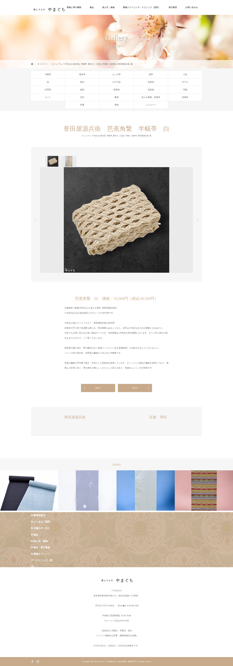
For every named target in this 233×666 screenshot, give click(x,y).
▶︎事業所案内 (38, 515)
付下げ (185, 82)
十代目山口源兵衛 (71, 64)
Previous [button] (35, 219)
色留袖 (151, 90)
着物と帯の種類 (74, 7)
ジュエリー (151, 105)
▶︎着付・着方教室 (40, 547)
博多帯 (82, 74)
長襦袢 (185, 97)
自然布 (113, 64)
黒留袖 (116, 90)
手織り (106, 64)
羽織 (185, 90)
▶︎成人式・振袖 (39, 541)
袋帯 (151, 74)
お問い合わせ (191, 7)
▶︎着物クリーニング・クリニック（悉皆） (41, 560)
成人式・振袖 (108, 7)
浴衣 (82, 97)
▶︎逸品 (34, 534)
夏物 (116, 97)
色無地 (151, 82)
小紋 (185, 74)
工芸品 (98, 64)
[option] (53, 161)
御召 (82, 82)
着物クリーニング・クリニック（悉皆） (141, 7)
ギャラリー (42, 64)
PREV (98, 388)
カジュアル (57, 64)
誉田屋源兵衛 (123, 64)
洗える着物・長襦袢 (150, 97)
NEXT (135, 388)
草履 (82, 105)
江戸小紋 (116, 82)
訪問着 (48, 90)
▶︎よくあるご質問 (40, 521)
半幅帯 (84, 64)
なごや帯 (116, 74)
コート (48, 97)
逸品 (92, 7)
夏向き (91, 64)
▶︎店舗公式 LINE (40, 528)
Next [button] (197, 219)
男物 (116, 105)
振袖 (82, 90)
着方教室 (173, 7)
